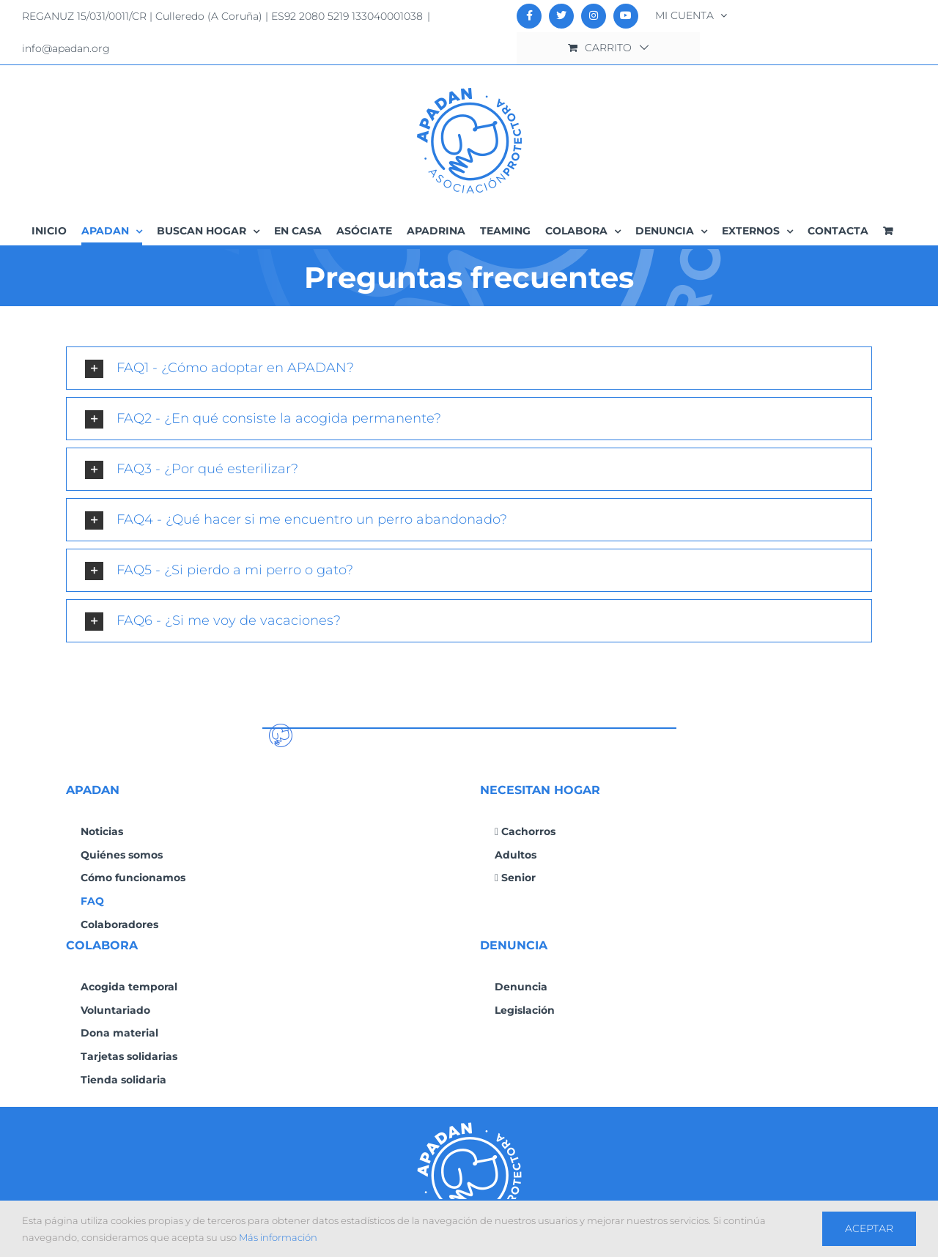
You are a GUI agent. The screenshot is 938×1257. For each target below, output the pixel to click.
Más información (278, 1237)
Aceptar (869, 1228)
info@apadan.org (66, 48)
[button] (469, 368)
